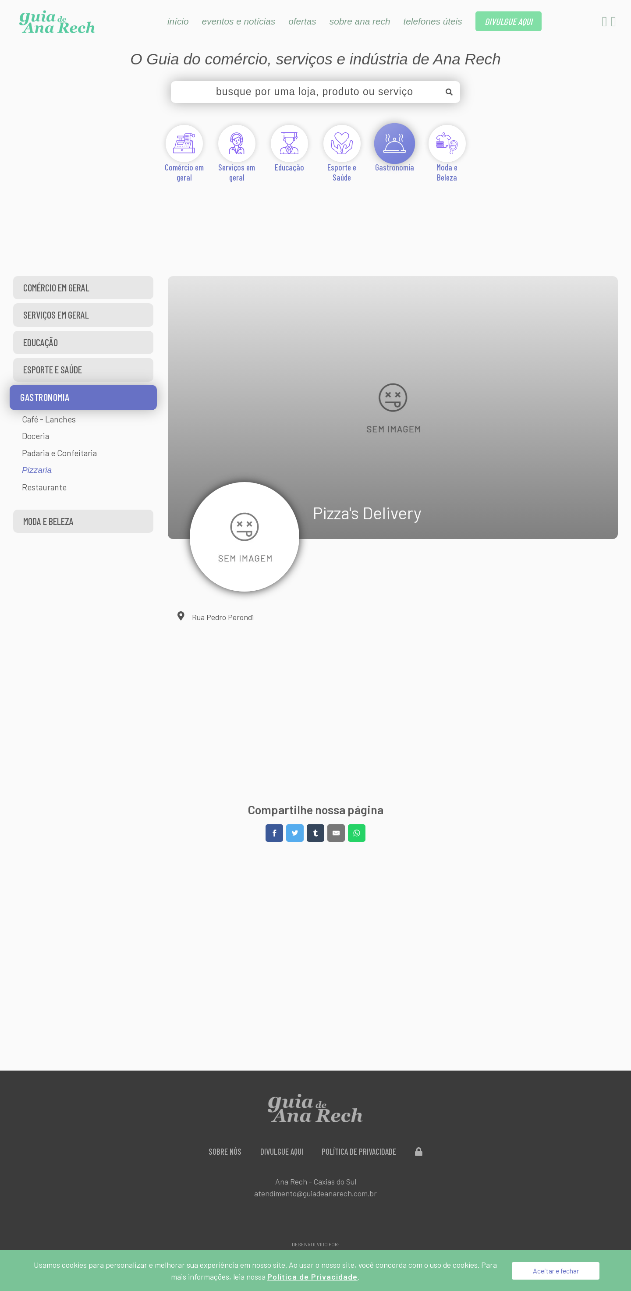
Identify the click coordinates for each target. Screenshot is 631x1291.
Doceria (35, 436)
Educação (40, 342)
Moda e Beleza (48, 521)
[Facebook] (605, 23)
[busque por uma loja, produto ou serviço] (315, 92)
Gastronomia (44, 397)
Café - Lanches (49, 419)
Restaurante (44, 487)
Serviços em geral (56, 314)
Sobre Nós (225, 1151)
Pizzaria (37, 470)
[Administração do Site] (419, 1151)
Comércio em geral (56, 287)
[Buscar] (449, 92)
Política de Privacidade (359, 1151)
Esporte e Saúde (52, 369)
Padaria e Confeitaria (59, 453)
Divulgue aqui (281, 1151)
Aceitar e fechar (556, 1270)
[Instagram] (613, 23)
